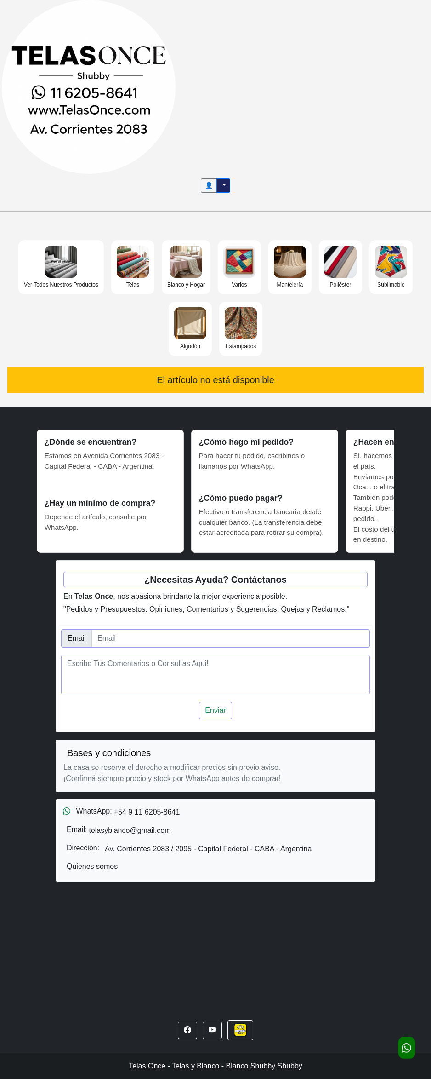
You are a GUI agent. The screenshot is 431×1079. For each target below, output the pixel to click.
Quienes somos (92, 866)
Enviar (215, 710)
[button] (187, 1030)
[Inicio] (89, 86)
